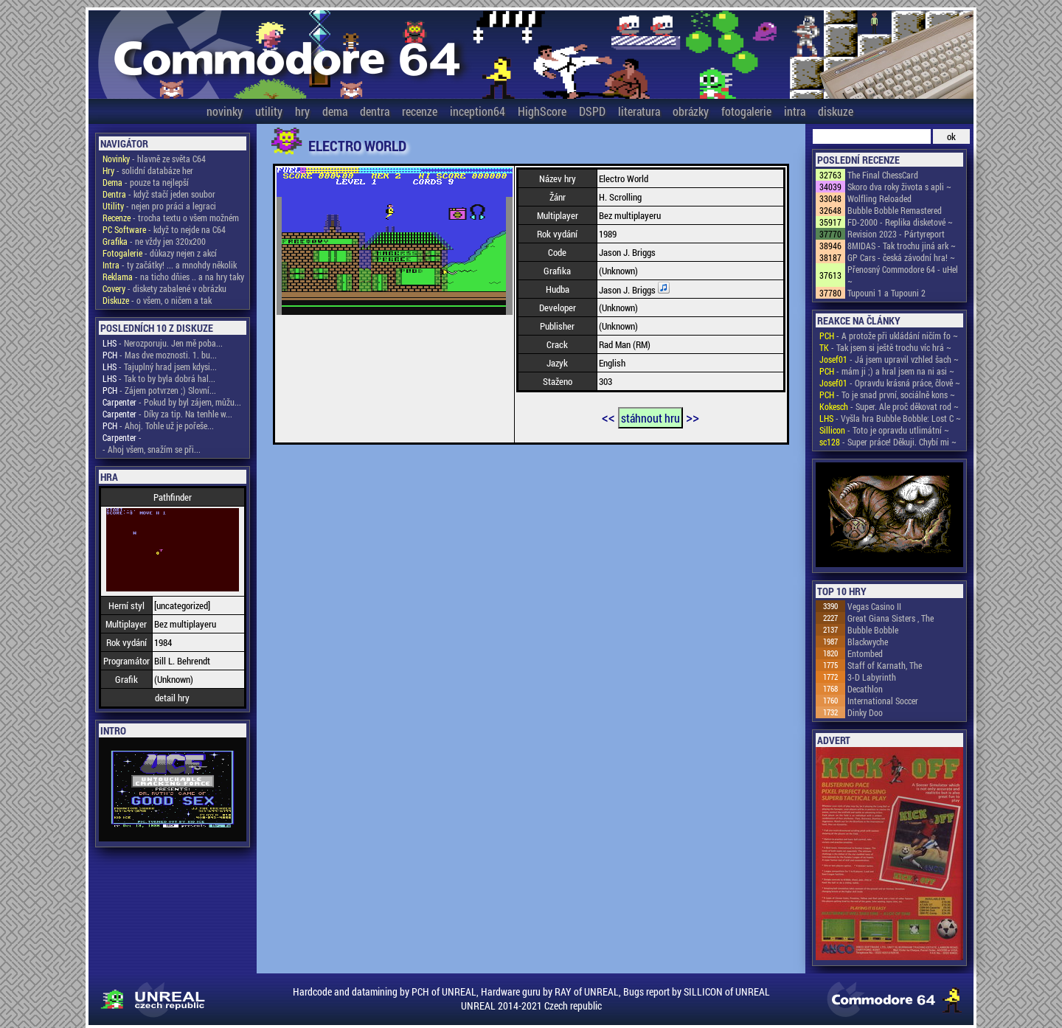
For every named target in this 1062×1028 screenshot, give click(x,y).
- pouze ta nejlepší (146, 182)
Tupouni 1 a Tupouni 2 (886, 293)
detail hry (172, 697)
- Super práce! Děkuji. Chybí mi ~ (888, 442)
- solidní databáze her (148, 170)
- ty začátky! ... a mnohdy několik (170, 265)
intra (794, 111)
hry (302, 111)
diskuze (835, 111)
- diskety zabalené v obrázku (164, 288)
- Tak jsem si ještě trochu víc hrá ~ (885, 347)
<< (608, 416)
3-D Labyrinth (871, 677)
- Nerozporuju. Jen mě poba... (163, 343)
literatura (639, 111)
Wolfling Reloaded (879, 198)
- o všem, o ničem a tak (157, 300)
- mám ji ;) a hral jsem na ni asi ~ (886, 371)
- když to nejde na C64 (164, 229)
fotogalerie (746, 111)
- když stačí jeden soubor (159, 194)
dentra (374, 111)
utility (268, 111)
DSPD (592, 111)
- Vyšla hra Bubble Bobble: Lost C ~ (890, 418)
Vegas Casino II (874, 606)
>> (692, 416)
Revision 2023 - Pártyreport (896, 234)
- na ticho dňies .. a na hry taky (173, 276)
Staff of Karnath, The (884, 665)
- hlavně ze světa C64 (154, 158)
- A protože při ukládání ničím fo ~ (888, 335)
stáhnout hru (650, 418)
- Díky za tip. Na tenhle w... (167, 414)
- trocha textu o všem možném (171, 217)
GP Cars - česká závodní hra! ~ (901, 257)
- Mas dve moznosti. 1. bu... (160, 355)
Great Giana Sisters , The (890, 618)
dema (334, 111)
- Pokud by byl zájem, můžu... (172, 402)
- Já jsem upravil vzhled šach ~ (889, 359)
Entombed (865, 653)
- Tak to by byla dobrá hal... (159, 378)
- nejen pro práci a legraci (159, 206)
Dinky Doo (865, 712)
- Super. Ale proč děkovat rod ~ (889, 406)
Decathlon (865, 689)
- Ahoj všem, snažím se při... (152, 449)
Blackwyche (867, 641)
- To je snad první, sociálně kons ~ (887, 394)
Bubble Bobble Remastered (894, 210)
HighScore (542, 111)
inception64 (477, 111)
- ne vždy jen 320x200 (154, 241)
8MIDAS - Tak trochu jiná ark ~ (901, 245)
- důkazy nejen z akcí (160, 253)
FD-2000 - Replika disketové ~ (900, 222)
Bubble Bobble (872, 630)
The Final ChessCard (882, 175)
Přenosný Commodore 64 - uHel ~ (902, 275)
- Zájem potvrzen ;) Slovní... (159, 390)
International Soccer (882, 700)
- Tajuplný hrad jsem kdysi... (160, 366)
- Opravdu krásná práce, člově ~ (889, 383)
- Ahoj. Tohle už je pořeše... (158, 425)
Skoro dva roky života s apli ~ (899, 186)
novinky (224, 111)
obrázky (691, 111)
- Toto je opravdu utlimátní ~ (884, 430)
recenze (419, 111)
